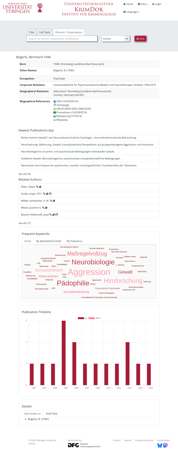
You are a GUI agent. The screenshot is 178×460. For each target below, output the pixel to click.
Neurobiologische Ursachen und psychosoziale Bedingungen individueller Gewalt (67, 151)
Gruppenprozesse (138, 266)
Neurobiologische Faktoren (69, 247)
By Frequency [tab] (74, 241)
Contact (116, 440)
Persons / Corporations (68, 32)
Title (31, 32)
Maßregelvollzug (87, 253)
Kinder (64, 274)
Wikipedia (60, 120)
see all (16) (25, 174)
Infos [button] (143, 4)
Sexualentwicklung (76, 291)
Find (140, 38)
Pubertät (67, 261)
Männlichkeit (142, 271)
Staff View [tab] (51, 413)
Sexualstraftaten (49, 270)
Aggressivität (96, 280)
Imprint (128, 440)
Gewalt (125, 271)
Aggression (89, 272)
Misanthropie (44, 266)
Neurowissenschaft (41, 289)
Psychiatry (119, 258)
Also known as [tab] (32, 413)
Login (156, 4)
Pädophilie (73, 283)
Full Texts (44, 32)
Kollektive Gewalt (130, 256)
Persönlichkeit (114, 249)
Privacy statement (144, 440)
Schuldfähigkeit (32, 279)
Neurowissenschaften (136, 287)
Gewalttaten (27, 272)
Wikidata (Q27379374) (67, 116)
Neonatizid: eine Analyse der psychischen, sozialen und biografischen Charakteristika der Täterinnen (79, 165)
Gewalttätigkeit (62, 264)
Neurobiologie (93, 262)
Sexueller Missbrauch (96, 248)
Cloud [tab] (27, 241)
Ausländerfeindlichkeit (48, 258)
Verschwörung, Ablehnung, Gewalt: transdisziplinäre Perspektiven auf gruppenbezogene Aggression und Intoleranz (87, 144)
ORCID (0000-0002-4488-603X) (72, 108)
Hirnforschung (123, 280)
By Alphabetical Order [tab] (49, 241)
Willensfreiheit (48, 276)
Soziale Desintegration (106, 293)
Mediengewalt (47, 261)
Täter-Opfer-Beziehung (119, 252)
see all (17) (25, 223)
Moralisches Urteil (129, 290)
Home (128, 4)
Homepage (61, 105)
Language (131, 11)
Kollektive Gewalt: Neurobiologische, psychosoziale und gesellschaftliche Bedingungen (70, 158)
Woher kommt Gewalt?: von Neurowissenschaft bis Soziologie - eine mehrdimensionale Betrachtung (78, 137)
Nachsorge (147, 281)
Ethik (64, 277)
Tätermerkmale (41, 284)
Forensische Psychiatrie (107, 288)
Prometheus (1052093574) (70, 112)
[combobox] (62, 39)
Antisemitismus (130, 261)
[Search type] (116, 39)
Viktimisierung (30, 276)
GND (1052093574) (65, 101)
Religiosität (49, 280)
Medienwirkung (60, 255)
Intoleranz (121, 265)
